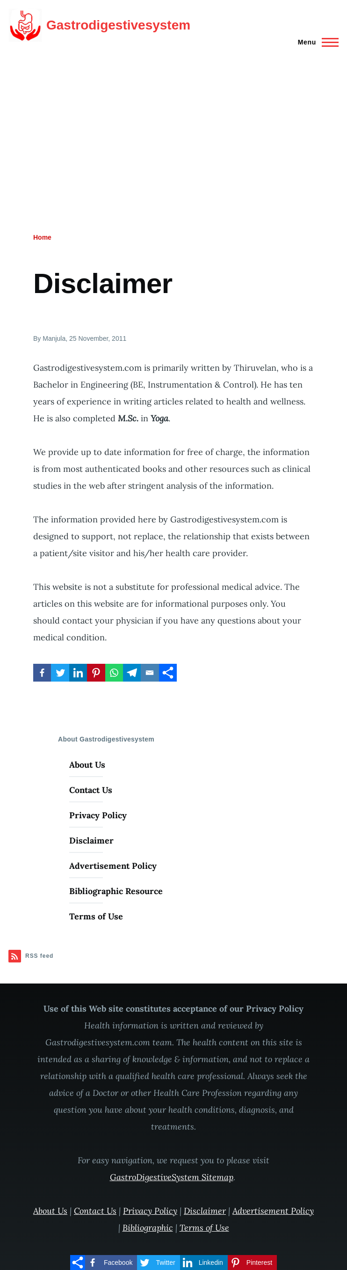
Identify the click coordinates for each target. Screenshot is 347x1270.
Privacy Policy (98, 815)
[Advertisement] (173, 120)
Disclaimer (91, 840)
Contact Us (90, 790)
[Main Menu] (315, 42)
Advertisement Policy (113, 865)
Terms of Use (96, 916)
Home (42, 237)
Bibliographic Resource (116, 891)
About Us (87, 764)
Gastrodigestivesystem (118, 25)
